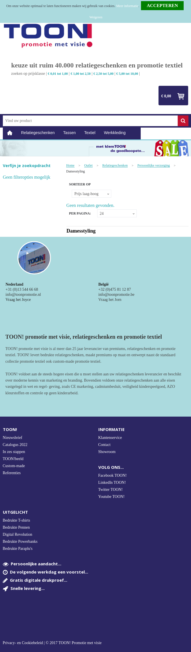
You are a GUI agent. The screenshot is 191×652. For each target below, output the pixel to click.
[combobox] (90, 120)
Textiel (90, 132)
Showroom (107, 452)
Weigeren (96, 17)
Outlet (88, 165)
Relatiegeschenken (38, 132)
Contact (104, 445)
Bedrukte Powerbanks (20, 541)
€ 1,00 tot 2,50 (81, 74)
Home (10, 132)
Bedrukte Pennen (16, 527)
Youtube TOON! (111, 497)
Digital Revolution (17, 534)
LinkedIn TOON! (112, 482)
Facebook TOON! (112, 475)
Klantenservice (110, 438)
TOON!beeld (13, 459)
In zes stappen (14, 452)
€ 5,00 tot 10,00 (127, 74)
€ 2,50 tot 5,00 (104, 74)
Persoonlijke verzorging (153, 165)
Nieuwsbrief (12, 438)
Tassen (69, 132)
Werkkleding (115, 132)
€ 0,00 (166, 96)
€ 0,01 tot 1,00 (58, 74)
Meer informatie (127, 6)
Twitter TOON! (110, 489)
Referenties (12, 473)
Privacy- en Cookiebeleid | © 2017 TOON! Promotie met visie (52, 643)
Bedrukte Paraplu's (18, 548)
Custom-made (14, 466)
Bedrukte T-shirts (16, 520)
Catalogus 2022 (15, 445)
